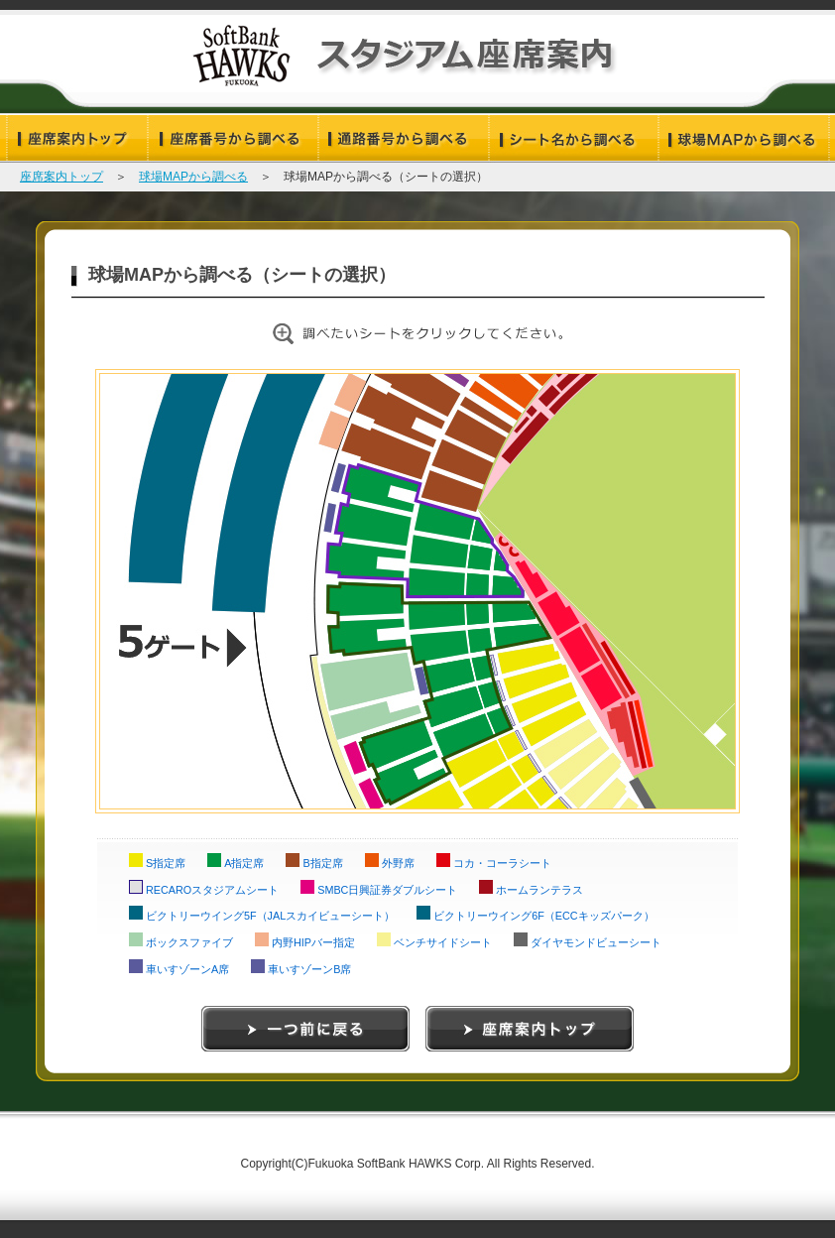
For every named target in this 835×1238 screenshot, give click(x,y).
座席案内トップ (61, 177)
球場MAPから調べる (193, 177)
